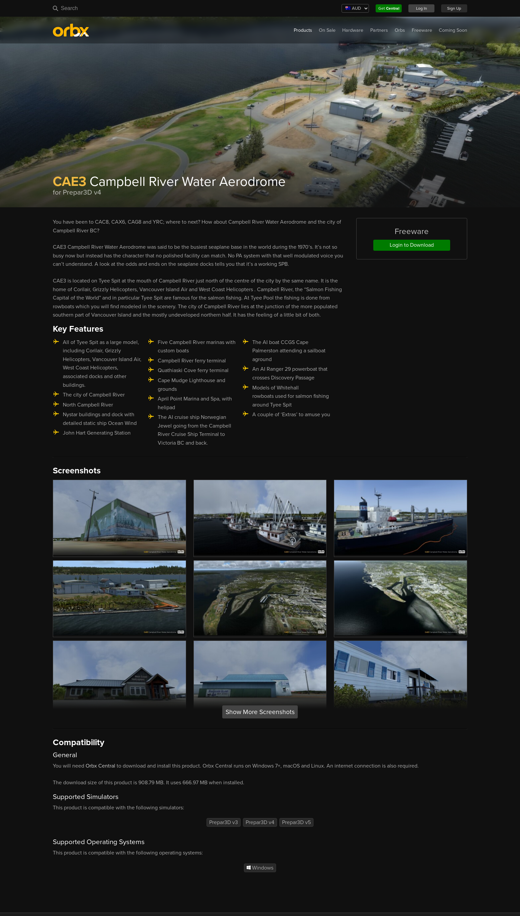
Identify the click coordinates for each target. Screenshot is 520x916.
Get (388, 8)
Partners (379, 30)
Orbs (400, 30)
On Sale (327, 30)
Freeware (422, 30)
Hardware (352, 30)
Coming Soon (453, 30)
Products (303, 30)
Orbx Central (100, 766)
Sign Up (454, 8)
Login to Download (412, 245)
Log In (421, 8)
